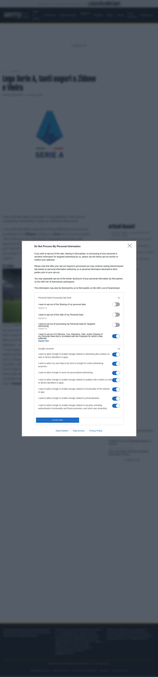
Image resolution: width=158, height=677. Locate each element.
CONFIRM (57, 420)
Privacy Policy (95, 431)
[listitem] (79, 297)
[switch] (116, 304)
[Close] (130, 246)
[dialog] (79, 338)
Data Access (79, 431)
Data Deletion (62, 431)
